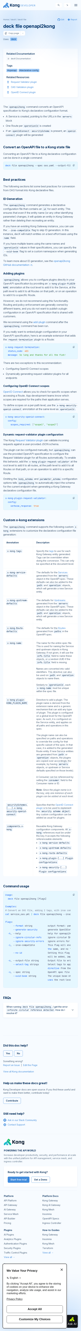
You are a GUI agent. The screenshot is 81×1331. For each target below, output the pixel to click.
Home (6, 19)
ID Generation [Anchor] (12, 199)
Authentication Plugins (15, 1243)
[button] (74, 165)
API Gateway (10, 1205)
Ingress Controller (51, 1223)
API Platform (10, 1200)
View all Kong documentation (18, 1071)
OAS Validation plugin (22, 87)
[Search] (58, 5)
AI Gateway (10, 1209)
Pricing (7, 1223)
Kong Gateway (50, 1200)
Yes (8, 1053)
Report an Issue (11, 1065)
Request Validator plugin (24, 82)
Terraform (47, 1248)
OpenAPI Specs (50, 1218)
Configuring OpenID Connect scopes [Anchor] (26, 386)
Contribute (12, 1100)
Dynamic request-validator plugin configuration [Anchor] (33, 434)
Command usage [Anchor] (16, 886)
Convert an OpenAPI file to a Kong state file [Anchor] (36, 147)
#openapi (12, 70)
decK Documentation (19, 58)
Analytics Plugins (12, 1239)
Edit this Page (30, 1065)
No (18, 1053)
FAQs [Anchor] (7, 998)
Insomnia (47, 1214)
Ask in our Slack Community (20, 1120)
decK (13, 19)
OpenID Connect (13, 391)
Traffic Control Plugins (15, 1252)
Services (63, 572)
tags (51, 551)
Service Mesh (11, 1214)
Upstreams (59, 600)
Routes (62, 628)
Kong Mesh (48, 1209)
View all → (9, 1257)
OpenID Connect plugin (23, 92)
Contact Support (14, 1124)
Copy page (12, 33)
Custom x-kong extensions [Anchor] (24, 520)
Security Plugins (12, 1248)
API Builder (9, 1218)
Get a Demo (40, 1179)
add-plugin (39, 322)
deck (13, 39)
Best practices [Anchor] (14, 180)
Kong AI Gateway (51, 1205)
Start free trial (18, 1179)
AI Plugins (9, 1234)
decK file (22, 19)
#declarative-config (28, 70)
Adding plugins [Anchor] (13, 273)
